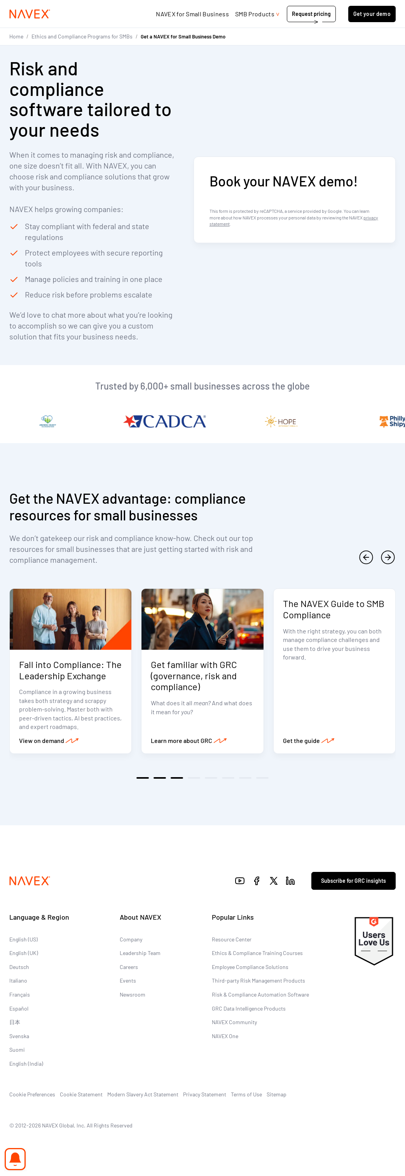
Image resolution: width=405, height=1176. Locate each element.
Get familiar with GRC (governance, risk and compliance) (194, 675)
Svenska (19, 1036)
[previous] (366, 557)
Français (19, 994)
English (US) (23, 939)
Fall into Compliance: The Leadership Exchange (70, 670)
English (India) (26, 1063)
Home (16, 36)
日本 (14, 1022)
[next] (388, 557)
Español (18, 1008)
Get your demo (372, 13)
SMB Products (254, 13)
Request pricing (311, 13)
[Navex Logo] (30, 14)
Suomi (17, 1049)
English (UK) (23, 953)
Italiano (18, 980)
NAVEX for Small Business (192, 13)
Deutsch (19, 967)
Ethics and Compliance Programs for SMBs (82, 36)
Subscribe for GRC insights (353, 880)
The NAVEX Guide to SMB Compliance (333, 609)
